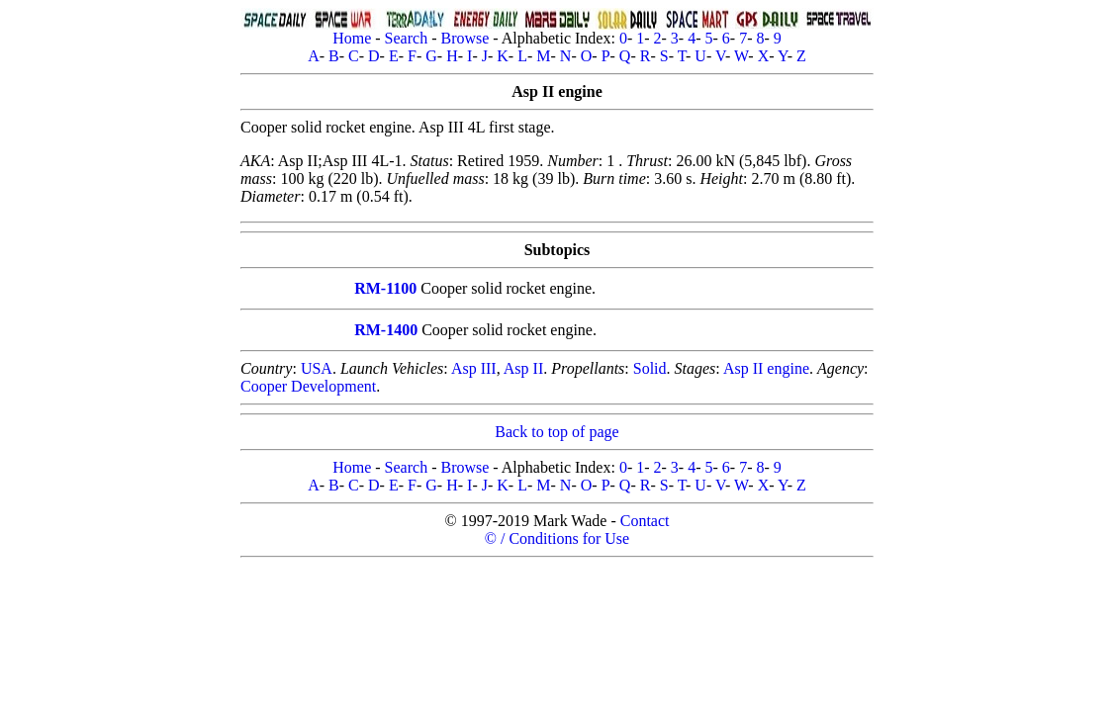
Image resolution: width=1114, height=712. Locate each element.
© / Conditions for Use (557, 538)
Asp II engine (766, 368)
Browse (464, 38)
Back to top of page (556, 431)
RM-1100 (385, 288)
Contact (645, 520)
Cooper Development (308, 386)
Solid (650, 368)
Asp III (474, 368)
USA (316, 368)
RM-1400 (386, 329)
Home (351, 38)
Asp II (523, 368)
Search (406, 38)
